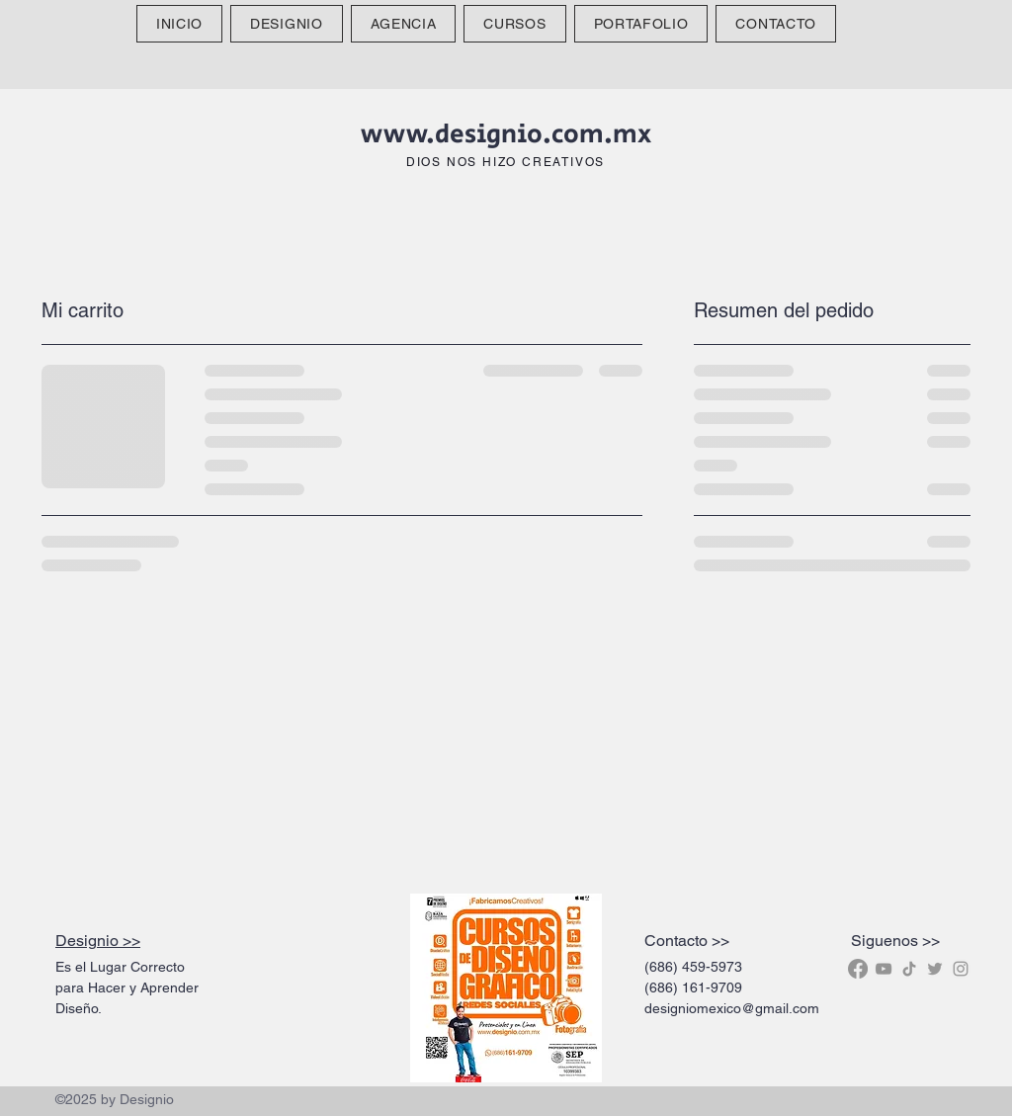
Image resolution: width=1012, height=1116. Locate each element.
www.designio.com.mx (506, 134)
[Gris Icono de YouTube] (883, 969)
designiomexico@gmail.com (731, 1008)
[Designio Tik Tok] (909, 969)
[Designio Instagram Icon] (960, 969)
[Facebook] (858, 969)
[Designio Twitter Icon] (935, 969)
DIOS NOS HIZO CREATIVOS (505, 162)
